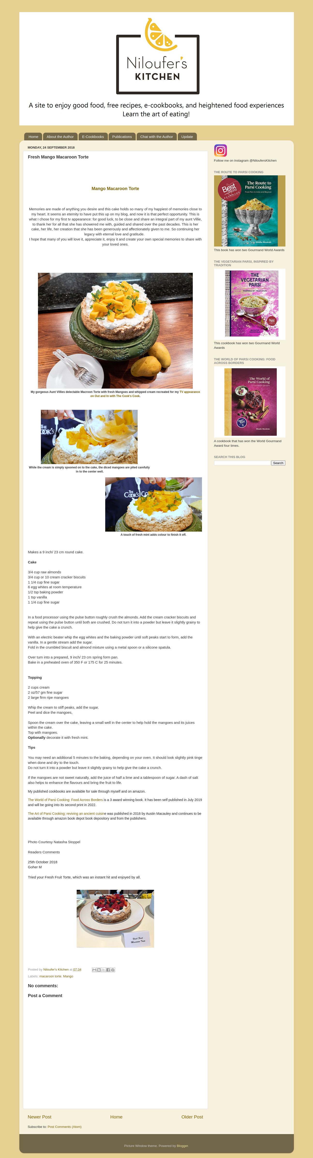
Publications (122, 137)
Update (187, 137)
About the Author (60, 137)
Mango (68, 976)
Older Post (192, 1116)
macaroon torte (50, 976)
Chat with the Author (156, 137)
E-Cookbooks (93, 137)
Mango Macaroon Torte (115, 188)
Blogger (182, 1146)
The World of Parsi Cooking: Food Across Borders (66, 800)
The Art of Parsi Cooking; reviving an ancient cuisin (66, 813)
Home (33, 137)
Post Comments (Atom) (65, 1127)
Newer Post (40, 1116)
